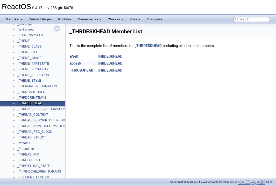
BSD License (18, 89)
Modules (65, 19)
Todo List (15, 100)
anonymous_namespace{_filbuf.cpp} (42, 163)
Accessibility (25, 151)
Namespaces (90, 19)
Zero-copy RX (18, 61)
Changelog (16, 26)
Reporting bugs (19, 55)
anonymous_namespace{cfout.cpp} (41, 174)
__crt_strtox (25, 146)
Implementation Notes (24, 83)
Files (135, 19)
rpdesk (75, 63)
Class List (19, 129)
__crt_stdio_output (30, 140)
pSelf (74, 56)
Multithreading (18, 72)
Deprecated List (20, 106)
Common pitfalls (20, 43)
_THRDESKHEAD (148, 46)
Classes (115, 19)
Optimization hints (21, 78)
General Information (22, 95)
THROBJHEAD (81, 70)
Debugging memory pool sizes (30, 49)
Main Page (14, 19)
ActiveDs (23, 157)
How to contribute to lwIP (26, 32)
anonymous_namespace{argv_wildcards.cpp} (48, 169)
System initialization (22, 66)
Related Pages (40, 19)
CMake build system (23, 38)
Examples (154, 19)
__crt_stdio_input (29, 134)
